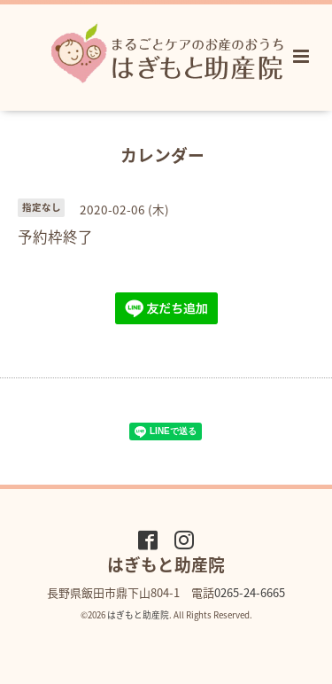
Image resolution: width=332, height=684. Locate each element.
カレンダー (162, 154)
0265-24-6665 (249, 592)
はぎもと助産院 (138, 615)
